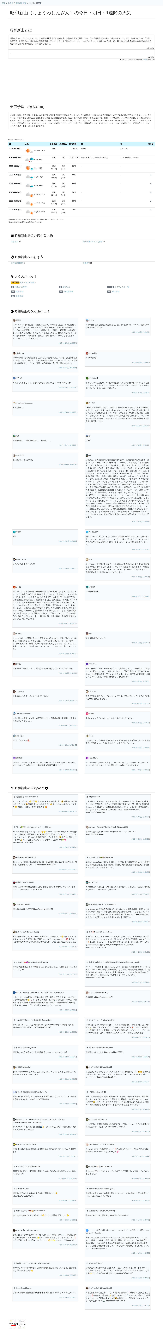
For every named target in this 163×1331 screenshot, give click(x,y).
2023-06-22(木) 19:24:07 (140, 922)
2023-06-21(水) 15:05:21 (67, 1178)
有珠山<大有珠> (21, 287)
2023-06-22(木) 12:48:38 (67, 1010)
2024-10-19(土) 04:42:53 (67, 623)
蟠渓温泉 (115, 291)
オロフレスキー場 (122, 287)
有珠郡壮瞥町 (21, 3)
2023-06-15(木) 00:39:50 (140, 1253)
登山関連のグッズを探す (93, 242)
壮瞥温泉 (19, 291)
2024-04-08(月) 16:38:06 (140, 770)
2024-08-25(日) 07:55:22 (67, 654)
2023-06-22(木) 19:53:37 (67, 913)
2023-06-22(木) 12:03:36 (67, 1032)
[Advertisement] (81, 78)
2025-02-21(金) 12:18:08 (140, 393)
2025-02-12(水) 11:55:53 (140, 426)
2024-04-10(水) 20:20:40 (67, 770)
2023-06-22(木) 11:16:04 (140, 1057)
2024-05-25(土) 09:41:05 (67, 725)
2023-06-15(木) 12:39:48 (140, 1220)
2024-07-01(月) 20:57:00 (140, 703)
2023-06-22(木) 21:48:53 (140, 872)
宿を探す (14, 242)
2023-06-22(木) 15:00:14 (140, 982)
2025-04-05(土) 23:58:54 (67, 368)
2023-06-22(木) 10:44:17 (67, 1079)
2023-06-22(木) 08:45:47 (140, 1109)
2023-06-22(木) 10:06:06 (140, 1082)
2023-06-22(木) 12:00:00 (140, 1037)
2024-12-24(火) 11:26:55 (140, 522)
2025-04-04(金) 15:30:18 (140, 362)
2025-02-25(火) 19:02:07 (67, 387)
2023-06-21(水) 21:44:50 (140, 1131)
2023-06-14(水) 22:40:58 (140, 1278)
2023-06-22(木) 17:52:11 (67, 946)
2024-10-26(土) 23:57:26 (140, 549)
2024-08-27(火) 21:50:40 (140, 596)
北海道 (10, 3)
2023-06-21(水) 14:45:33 (140, 1178)
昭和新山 (66, 287)
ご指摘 (144, 60)
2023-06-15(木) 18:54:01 (67, 1200)
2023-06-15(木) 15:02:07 (67, 1220)
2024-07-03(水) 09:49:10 (67, 701)
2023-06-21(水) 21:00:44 (140, 1156)
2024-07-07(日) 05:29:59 (140, 681)
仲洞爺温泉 (68, 291)
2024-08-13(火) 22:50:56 (140, 643)
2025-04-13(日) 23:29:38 (140, 332)
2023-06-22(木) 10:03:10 (67, 1104)
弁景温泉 (19, 296)
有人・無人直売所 (27, 282)
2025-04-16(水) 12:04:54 (67, 343)
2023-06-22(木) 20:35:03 (140, 894)
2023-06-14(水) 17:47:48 (140, 1305)
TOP (4, 3)
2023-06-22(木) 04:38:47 (67, 1134)
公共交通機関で (17, 263)
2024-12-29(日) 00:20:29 (67, 464)
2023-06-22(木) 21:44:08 (67, 894)
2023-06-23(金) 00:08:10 (67, 811)
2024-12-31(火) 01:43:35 (67, 445)
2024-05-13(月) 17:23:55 (140, 748)
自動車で (86, 263)
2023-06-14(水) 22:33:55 (67, 1297)
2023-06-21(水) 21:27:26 (67, 1156)
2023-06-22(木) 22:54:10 (140, 839)
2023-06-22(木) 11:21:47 (67, 1057)
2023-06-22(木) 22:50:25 (67, 869)
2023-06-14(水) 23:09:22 (67, 1275)
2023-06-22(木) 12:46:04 (140, 1002)
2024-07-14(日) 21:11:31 (67, 673)
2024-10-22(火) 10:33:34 (140, 577)
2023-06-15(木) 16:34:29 (140, 1200)
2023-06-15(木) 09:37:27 (67, 1245)
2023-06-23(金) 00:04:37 (67, 847)
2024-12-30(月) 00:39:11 (140, 445)
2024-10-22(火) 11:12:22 (67, 569)
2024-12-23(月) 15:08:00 (67, 541)
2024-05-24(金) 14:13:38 (140, 723)
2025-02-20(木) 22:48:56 (67, 412)
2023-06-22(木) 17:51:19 (140, 952)
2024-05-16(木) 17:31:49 (67, 745)
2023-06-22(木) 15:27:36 (67, 974)
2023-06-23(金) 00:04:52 (140, 817)
